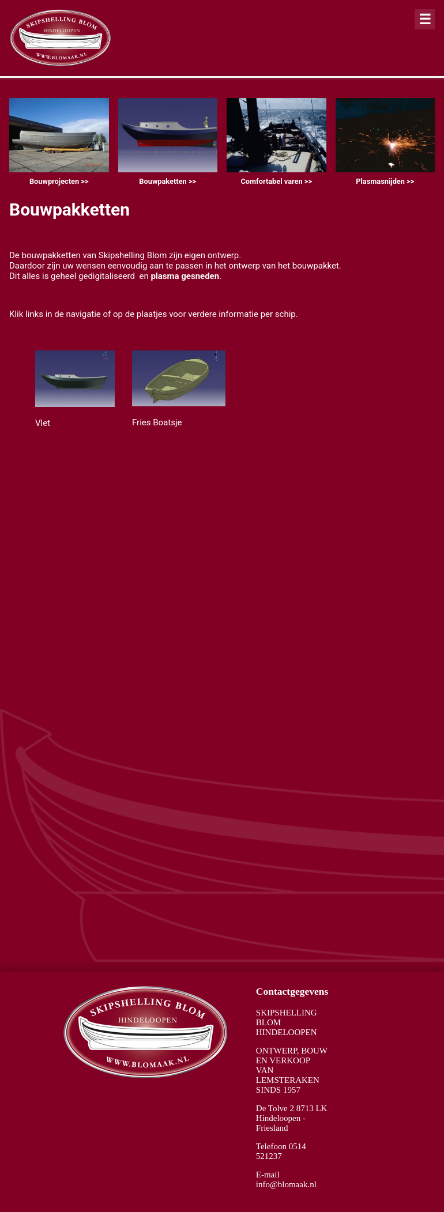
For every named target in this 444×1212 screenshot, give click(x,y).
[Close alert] (425, 19)
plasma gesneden (184, 276)
